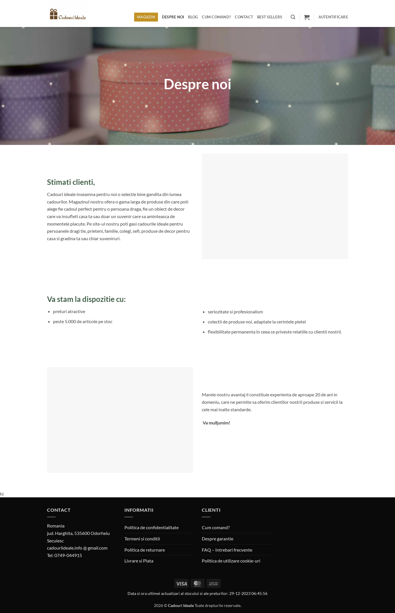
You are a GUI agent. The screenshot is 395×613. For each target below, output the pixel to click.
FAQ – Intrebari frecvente (227, 549)
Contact (244, 17)
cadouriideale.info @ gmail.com (77, 547)
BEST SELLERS (269, 17)
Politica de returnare (144, 549)
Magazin (146, 17)
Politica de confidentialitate (151, 527)
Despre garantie (217, 538)
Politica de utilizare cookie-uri (231, 560)
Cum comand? (216, 17)
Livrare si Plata (138, 560)
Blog (193, 17)
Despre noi (173, 17)
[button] (293, 17)
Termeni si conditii (142, 538)
